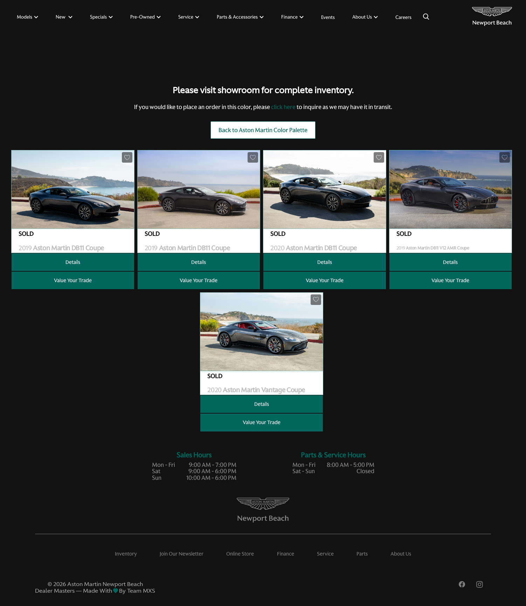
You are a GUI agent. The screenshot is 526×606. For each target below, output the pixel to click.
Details (72, 262)
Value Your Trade (73, 280)
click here (283, 107)
